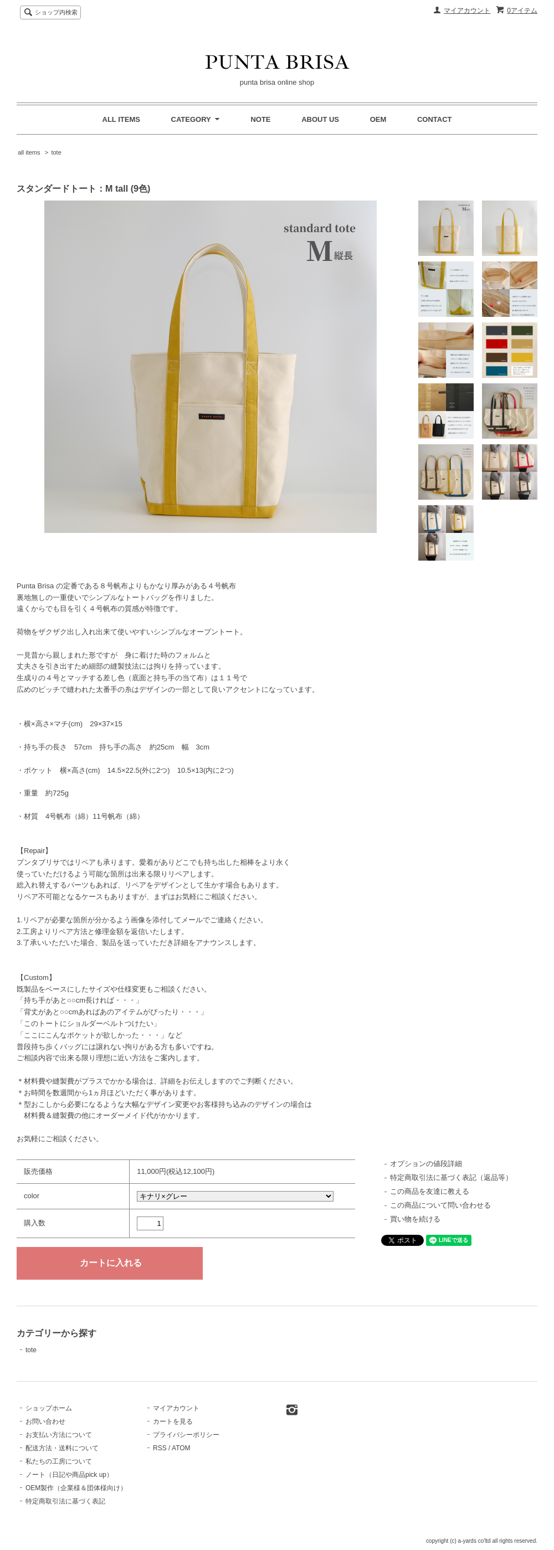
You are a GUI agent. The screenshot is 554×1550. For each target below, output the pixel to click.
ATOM (181, 1448)
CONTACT (434, 119)
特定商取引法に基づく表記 (65, 1501)
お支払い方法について (58, 1435)
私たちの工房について (58, 1461)
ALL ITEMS (121, 119)
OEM (378, 119)
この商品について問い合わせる (440, 1205)
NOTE (260, 119)
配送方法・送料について (62, 1448)
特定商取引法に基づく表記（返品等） (451, 1177)
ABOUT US (320, 119)
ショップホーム (48, 1408)
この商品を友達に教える (429, 1191)
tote (56, 152)
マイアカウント (467, 10)
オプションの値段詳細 (426, 1163)
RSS (160, 1448)
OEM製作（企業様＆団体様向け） (76, 1488)
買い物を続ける (415, 1219)
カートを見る (173, 1421)
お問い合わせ (45, 1421)
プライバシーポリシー (186, 1435)
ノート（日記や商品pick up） (69, 1475)
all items (29, 152)
